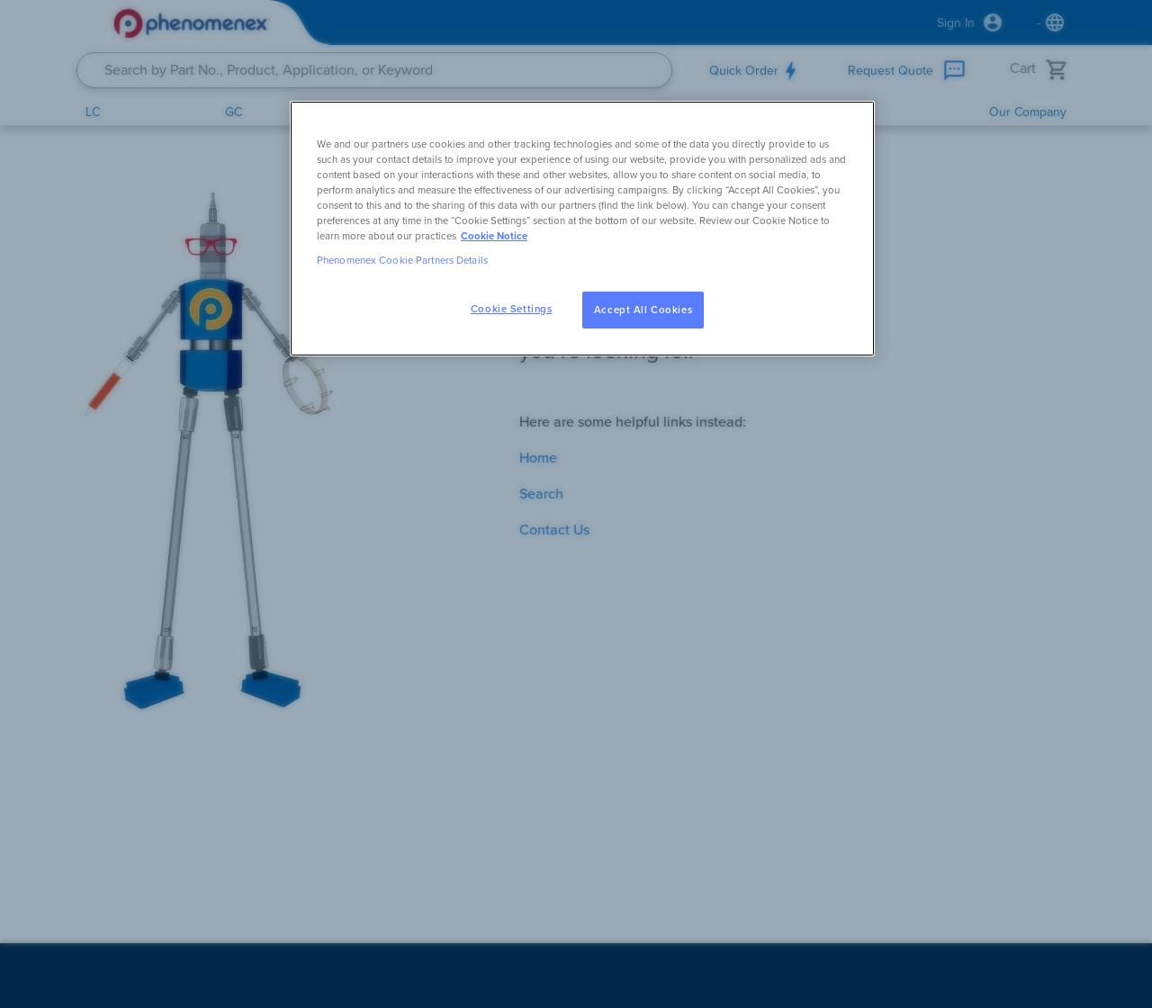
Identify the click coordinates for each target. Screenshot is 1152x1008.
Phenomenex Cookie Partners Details (402, 260)
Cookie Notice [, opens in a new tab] (494, 236)
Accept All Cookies (643, 310)
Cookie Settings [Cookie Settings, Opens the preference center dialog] (512, 309)
